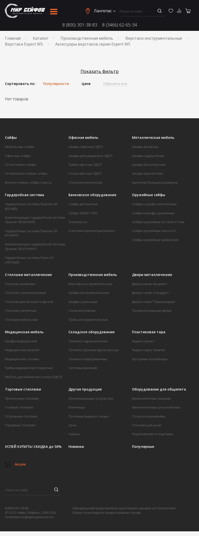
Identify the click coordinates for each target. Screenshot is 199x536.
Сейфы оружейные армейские (155, 240)
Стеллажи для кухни (146, 425)
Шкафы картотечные (147, 173)
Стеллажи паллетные (21, 310)
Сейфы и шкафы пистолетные (154, 204)
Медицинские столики (22, 359)
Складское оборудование (91, 332)
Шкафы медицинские (21, 341)
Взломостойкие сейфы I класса (28, 182)
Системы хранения (82, 368)
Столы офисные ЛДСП (84, 173)
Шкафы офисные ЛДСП (85, 146)
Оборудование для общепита (159, 389)
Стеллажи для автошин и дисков (29, 301)
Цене (86, 84)
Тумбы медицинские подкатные (29, 368)
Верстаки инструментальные (153, 38)
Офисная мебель (83, 137)
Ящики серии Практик (148, 350)
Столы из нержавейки (148, 416)
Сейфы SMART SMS (82, 213)
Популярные (143, 446)
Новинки (76, 446)
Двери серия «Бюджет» (149, 284)
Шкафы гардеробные (148, 156)
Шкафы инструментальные (88, 292)
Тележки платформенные (87, 359)
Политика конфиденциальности (29, 517)
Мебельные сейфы (19, 146)
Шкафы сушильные (83, 301)
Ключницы (76, 407)
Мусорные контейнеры (149, 359)
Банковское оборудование (92, 195)
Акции (15, 464)
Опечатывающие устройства (90, 398)
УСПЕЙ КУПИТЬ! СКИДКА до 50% (33, 446)
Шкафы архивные (145, 146)
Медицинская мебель (24, 332)
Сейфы (11, 137)
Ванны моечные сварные (151, 398)
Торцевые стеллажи (20, 425)
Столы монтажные (82, 310)
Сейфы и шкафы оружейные (153, 213)
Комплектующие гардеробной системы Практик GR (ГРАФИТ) (35, 246)
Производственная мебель (87, 38)
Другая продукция (85, 389)
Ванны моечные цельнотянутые (156, 407)
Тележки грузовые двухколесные (93, 350)
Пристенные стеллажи (22, 398)
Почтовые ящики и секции (88, 416)
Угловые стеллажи (19, 407)
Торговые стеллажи (23, 389)
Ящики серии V (143, 341)
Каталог (40, 38)
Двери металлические (152, 275)
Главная (13, 38)
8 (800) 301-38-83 (79, 24)
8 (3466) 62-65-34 (119, 24)
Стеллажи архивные (20, 284)
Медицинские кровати (22, 350)
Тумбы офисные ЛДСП (85, 164)
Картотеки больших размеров (155, 182)
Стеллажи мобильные (21, 319)
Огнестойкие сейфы (20, 164)
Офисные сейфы (17, 156)
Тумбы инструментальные (88, 319)
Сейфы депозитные (83, 204)
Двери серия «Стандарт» (150, 292)
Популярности (56, 84)
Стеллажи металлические (28, 275)
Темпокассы (77, 222)
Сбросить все (115, 84)
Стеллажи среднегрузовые (25, 292)
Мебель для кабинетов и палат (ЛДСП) (33, 377)
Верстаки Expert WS (24, 44)
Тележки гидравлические (88, 341)
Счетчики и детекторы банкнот (91, 230)
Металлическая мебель (153, 137)
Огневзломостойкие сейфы (26, 173)
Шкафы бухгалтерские (149, 164)
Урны (72, 425)
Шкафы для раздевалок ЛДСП (90, 156)
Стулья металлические (85, 182)
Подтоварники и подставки (152, 434)
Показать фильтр (99, 71)
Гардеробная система (24, 195)
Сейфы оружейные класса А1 (154, 230)
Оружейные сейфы (148, 195)
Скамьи (74, 434)
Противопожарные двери (152, 310)
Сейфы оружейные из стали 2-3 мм (158, 222)
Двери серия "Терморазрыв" (154, 301)
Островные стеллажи (21, 416)
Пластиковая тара (148, 332)
